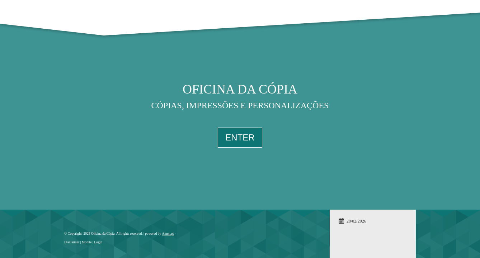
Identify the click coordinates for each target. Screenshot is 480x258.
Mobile (87, 242)
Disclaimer (71, 242)
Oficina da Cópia (240, 89)
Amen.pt (168, 233)
